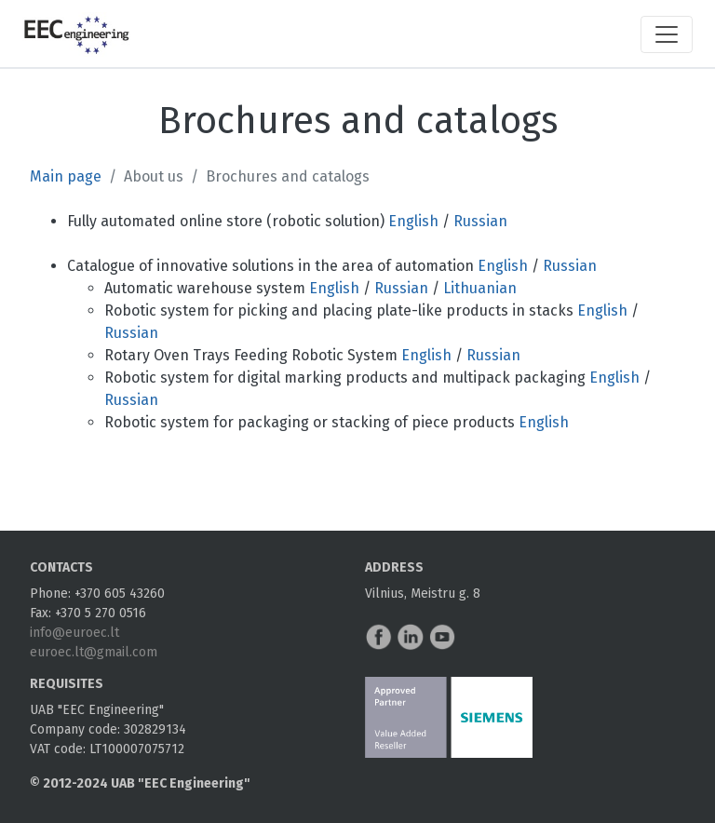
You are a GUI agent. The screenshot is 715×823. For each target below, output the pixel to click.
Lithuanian (480, 288)
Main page (65, 176)
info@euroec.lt (74, 633)
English (413, 221)
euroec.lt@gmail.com (93, 652)
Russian (480, 221)
